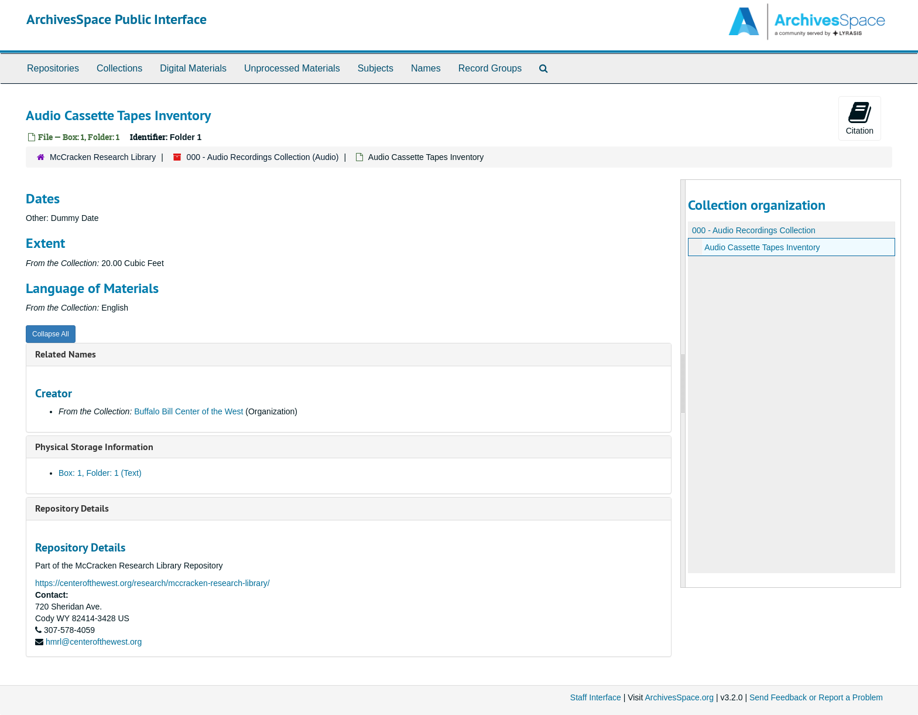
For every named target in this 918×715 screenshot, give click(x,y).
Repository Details (72, 508)
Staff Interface (595, 697)
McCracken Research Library (103, 157)
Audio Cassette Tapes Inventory (762, 247)
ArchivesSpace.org (679, 697)
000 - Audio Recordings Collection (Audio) (263, 157)
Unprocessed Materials (292, 68)
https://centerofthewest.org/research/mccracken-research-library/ (152, 583)
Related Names (65, 354)
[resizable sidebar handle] (683, 383)
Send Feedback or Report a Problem (816, 697)
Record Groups (490, 68)
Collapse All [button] (50, 334)
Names (426, 68)
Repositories (53, 68)
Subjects (375, 68)
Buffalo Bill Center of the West (188, 411)
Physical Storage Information (94, 447)
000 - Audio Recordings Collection (754, 230)
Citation (860, 117)
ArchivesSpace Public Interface (116, 19)
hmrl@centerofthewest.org (94, 641)
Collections (119, 68)
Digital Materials (193, 68)
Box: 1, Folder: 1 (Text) (100, 473)
